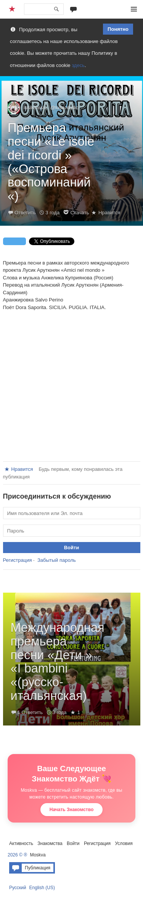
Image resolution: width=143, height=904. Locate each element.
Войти (73, 843)
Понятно (118, 29)
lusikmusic (35, 107)
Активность (21, 843)
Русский (17, 887)
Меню (134, 9)
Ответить (25, 212)
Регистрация (17, 560)
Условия (123, 843)
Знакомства (49, 843)
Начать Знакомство (72, 809)
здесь (78, 65)
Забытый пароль (56, 560)
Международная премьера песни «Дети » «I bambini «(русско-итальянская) (57, 662)
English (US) (42, 887)
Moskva (37, 855)
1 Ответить (30, 712)
